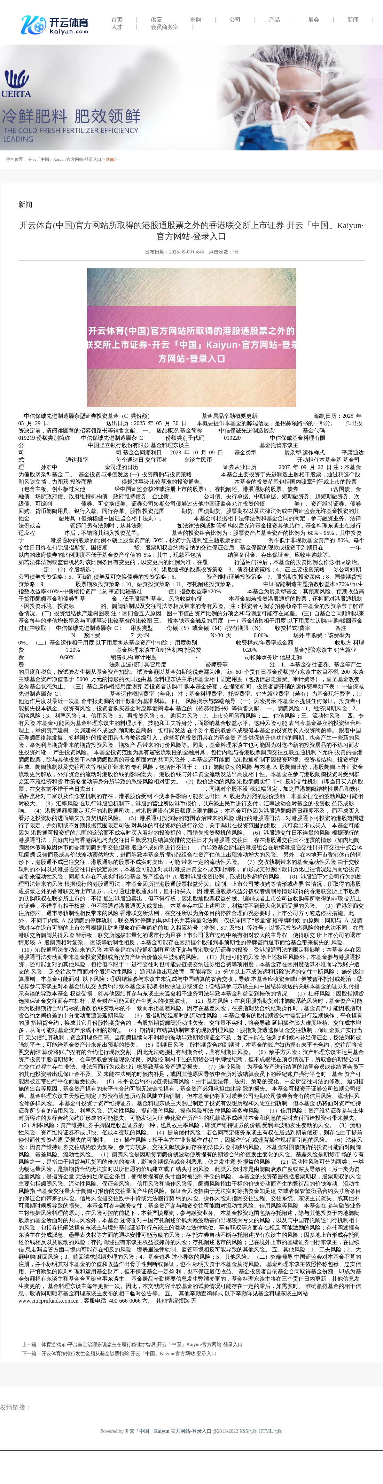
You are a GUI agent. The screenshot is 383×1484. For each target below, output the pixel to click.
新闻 (353, 20)
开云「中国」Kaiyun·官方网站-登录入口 (64, 159)
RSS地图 (248, 1431)
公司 (235, 20)
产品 (274, 20)
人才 (117, 27)
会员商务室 (165, 27)
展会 (313, 20)
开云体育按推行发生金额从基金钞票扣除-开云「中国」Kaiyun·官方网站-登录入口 (128, 1353)
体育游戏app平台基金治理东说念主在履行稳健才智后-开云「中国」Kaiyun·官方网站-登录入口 (142, 1344)
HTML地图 (271, 1431)
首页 (117, 20)
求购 (195, 20)
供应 (156, 20)
